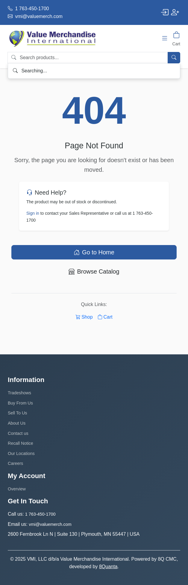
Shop (84, 317)
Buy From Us (20, 403)
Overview (17, 488)
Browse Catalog (94, 271)
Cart (105, 317)
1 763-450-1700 (28, 8)
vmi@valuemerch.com (35, 16)
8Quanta (108, 566)
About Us (16, 423)
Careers (15, 463)
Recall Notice (20, 443)
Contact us (18, 433)
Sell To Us (17, 413)
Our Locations (21, 453)
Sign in (32, 213)
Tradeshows (19, 392)
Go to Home (94, 252)
